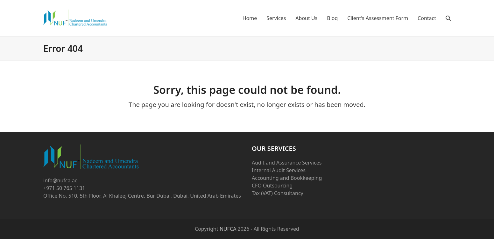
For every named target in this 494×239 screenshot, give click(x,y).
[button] (448, 18)
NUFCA (228, 228)
